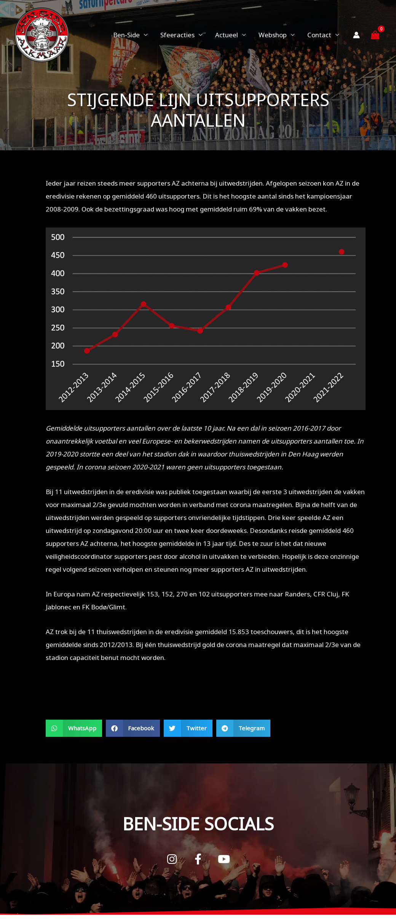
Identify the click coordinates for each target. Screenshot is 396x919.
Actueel (226, 34)
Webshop (273, 34)
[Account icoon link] (356, 35)
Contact (319, 34)
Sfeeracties (177, 34)
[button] (74, 728)
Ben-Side (126, 34)
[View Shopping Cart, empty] (375, 35)
